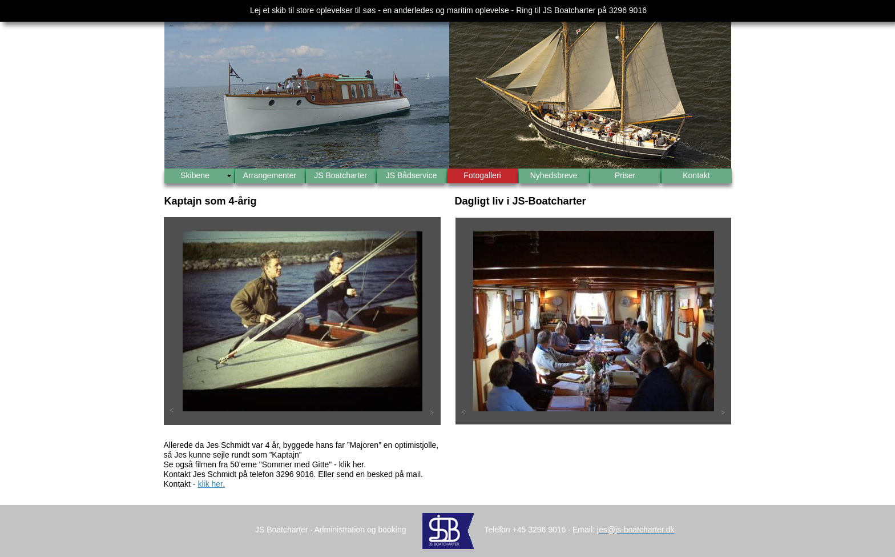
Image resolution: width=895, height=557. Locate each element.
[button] (173, 156)
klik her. (210, 483)
